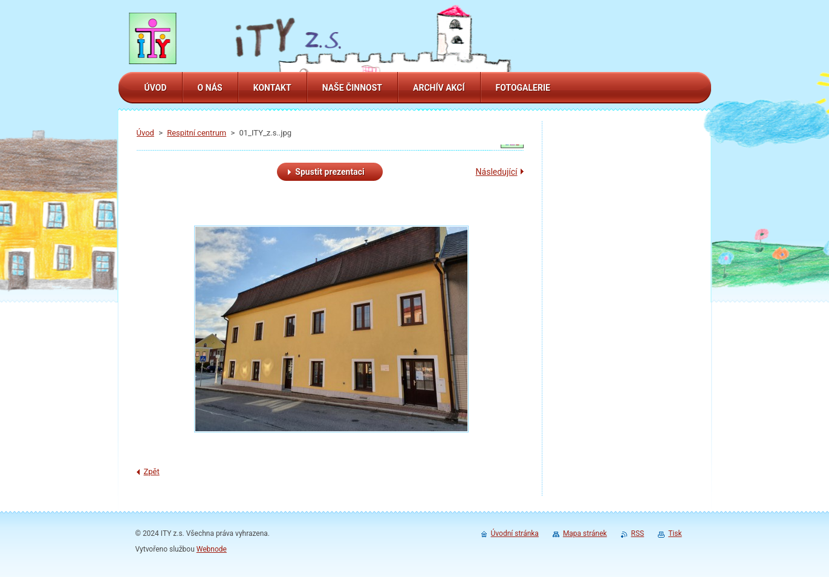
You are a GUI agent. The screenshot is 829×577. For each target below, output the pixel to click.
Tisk (674, 533)
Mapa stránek (585, 533)
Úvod (145, 132)
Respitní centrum (196, 132)
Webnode (212, 549)
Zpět (152, 471)
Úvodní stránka (515, 533)
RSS (638, 533)
